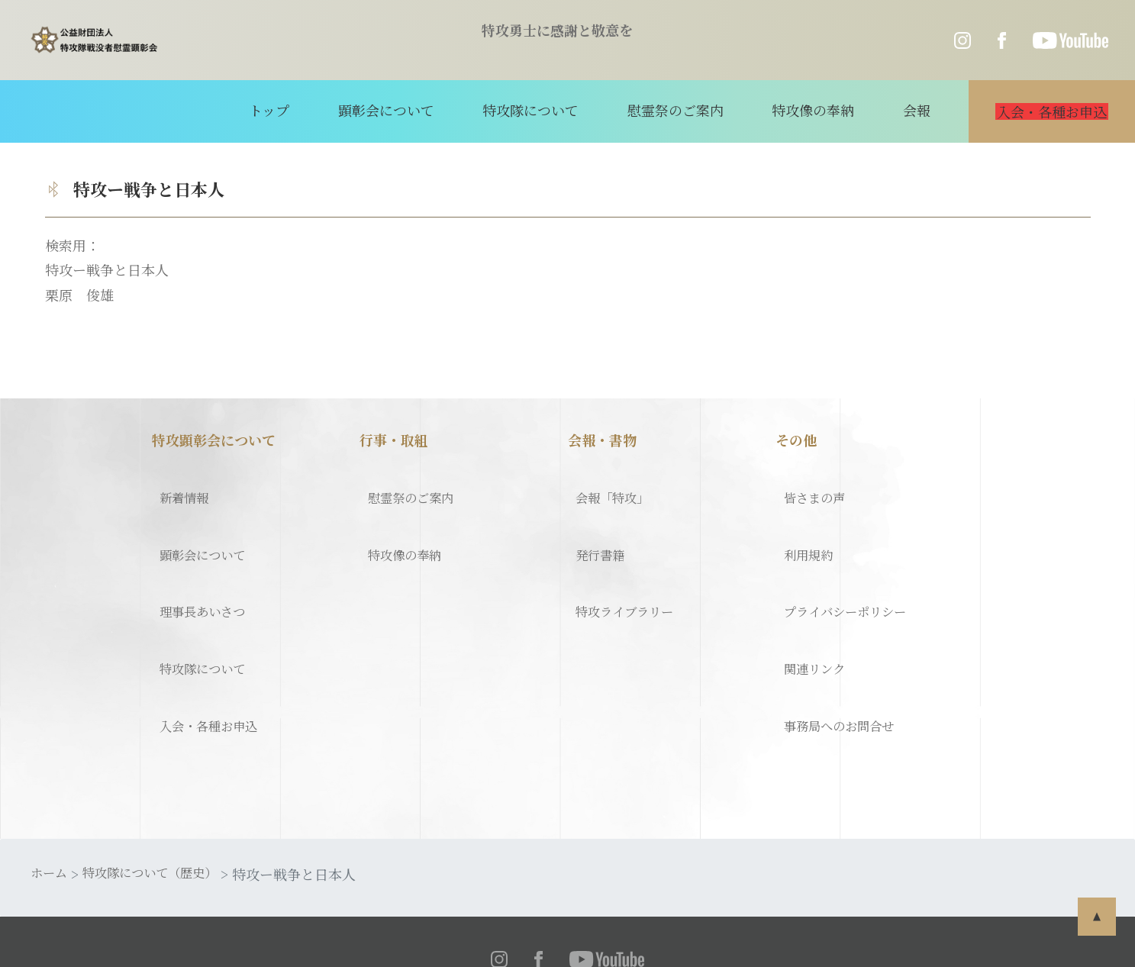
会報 (894, 110)
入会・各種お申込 (207, 650)
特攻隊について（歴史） (162, 790)
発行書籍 (595, 530)
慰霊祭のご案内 (673, 110)
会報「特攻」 (609, 489)
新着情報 (179, 489)
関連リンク (809, 610)
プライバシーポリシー (843, 569)
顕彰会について (404, 110)
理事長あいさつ (200, 569)
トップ (298, 110)
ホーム (51, 790)
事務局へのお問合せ (837, 650)
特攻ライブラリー (622, 569)
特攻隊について (539, 110)
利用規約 (802, 530)
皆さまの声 (809, 489)
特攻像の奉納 (800, 110)
